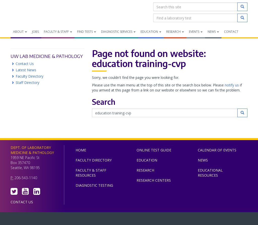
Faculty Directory (29, 76)
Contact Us (25, 63)
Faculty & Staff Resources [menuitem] (91, 173)
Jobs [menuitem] (35, 31)
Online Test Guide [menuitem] (154, 150)
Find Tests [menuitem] (86, 31)
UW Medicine (87, 219)
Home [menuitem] (81, 150)
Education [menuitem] (151, 31)
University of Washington (150, 219)
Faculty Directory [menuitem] (94, 160)
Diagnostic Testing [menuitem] (94, 185)
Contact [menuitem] (231, 31)
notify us (232, 85)
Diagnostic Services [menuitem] (118, 31)
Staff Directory (27, 82)
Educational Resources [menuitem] (210, 173)
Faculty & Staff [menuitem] (58, 31)
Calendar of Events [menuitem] (217, 150)
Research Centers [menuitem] (154, 180)
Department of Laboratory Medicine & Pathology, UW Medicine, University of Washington (36, 12)
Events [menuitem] (196, 31)
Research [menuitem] (175, 31)
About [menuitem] (20, 31)
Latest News (26, 70)
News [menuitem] (213, 31)
